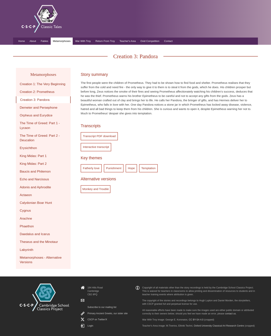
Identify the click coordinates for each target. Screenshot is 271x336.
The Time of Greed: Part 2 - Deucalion (40, 138)
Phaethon (27, 226)
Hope (128, 167)
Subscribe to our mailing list (101, 307)
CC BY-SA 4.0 (196, 319)
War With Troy (83, 41)
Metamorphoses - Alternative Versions (41, 260)
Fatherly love (90, 167)
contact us (230, 313)
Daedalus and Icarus (35, 234)
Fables (44, 41)
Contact (168, 41)
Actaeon (26, 195)
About (33, 41)
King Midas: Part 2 (33, 164)
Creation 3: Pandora (35, 100)
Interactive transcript (95, 146)
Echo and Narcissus (34, 179)
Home (21, 41)
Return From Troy (105, 41)
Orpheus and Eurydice (36, 115)
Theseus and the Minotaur (39, 242)
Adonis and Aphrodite (35, 187)
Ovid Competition (149, 41)
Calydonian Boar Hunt (36, 203)
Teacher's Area (128, 41)
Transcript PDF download (98, 135)
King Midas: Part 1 (33, 156)
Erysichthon (28, 148)
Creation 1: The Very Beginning (42, 84)
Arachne (26, 218)
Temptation (145, 167)
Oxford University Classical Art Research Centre (219, 325)
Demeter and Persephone (38, 107)
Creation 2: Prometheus (37, 92)
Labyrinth (26, 250)
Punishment (112, 167)
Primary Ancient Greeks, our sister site (107, 313)
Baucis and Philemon (35, 171)
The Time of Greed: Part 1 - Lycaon (40, 125)
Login (90, 325)
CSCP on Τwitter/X (97, 319)
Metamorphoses (61, 41)
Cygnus (25, 210)
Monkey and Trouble (95, 187)
